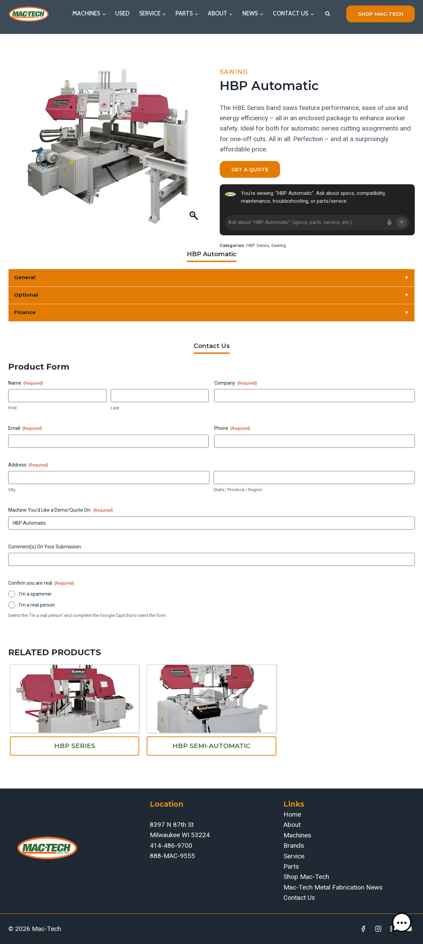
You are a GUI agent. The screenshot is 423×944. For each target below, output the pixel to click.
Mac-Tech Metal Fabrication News (333, 887)
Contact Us (299, 898)
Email (25, 428)
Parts (291, 866)
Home (292, 814)
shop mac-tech (380, 14)
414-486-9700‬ (171, 845)
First (12, 407)
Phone (232, 428)
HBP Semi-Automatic (211, 746)
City (11, 489)
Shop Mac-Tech (306, 877)
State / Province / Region (238, 489)
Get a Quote (249, 169)
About (292, 825)
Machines (297, 835)
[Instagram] (378, 928)
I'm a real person (37, 605)
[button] (402, 923)
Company (235, 383)
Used (122, 13)
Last (115, 407)
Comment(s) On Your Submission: (45, 546)
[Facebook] (363, 928)
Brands (293, 845)
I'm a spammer (35, 594)
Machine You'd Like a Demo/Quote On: (60, 510)
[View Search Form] (327, 14)
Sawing (234, 72)
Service (293, 856)
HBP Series (257, 245)
